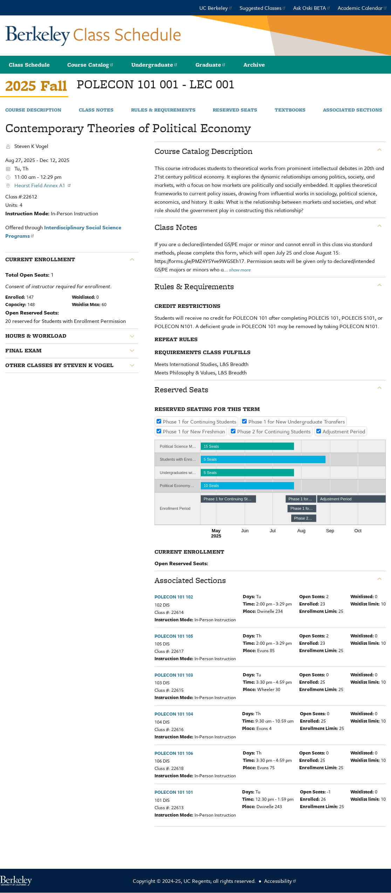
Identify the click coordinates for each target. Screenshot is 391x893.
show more (240, 269)
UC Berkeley (216, 8)
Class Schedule (29, 64)
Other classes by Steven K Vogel (59, 365)
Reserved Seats (235, 110)
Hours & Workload (35, 335)
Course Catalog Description (204, 151)
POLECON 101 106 (174, 753)
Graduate (211, 64)
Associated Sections (352, 110)
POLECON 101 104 (174, 713)
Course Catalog (90, 64)
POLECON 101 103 (174, 674)
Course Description (33, 110)
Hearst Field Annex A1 (42, 185)
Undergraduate (154, 64)
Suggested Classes (263, 8)
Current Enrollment (40, 259)
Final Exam (23, 350)
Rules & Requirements (163, 110)
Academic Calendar (362, 8)
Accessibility (280, 881)
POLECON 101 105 (174, 636)
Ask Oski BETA (312, 8)
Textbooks (290, 110)
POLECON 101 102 (174, 596)
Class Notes (96, 110)
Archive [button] (254, 64)
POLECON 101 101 (174, 792)
